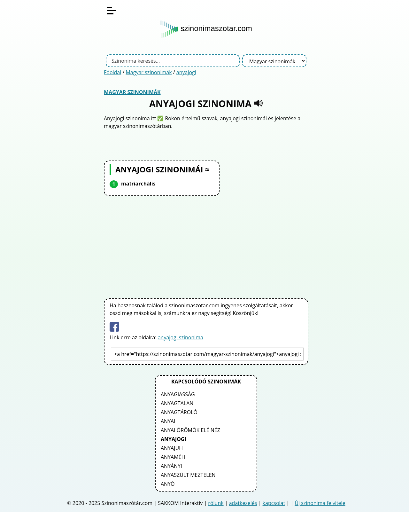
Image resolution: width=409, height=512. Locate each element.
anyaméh (173, 457)
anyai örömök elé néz (190, 430)
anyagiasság (178, 394)
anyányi (171, 466)
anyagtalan (177, 403)
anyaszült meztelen (188, 475)
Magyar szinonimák (149, 72)
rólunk (215, 503)
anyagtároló (179, 412)
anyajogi (186, 72)
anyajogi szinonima (180, 337)
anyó (168, 484)
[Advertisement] (206, 246)
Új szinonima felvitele (320, 503)
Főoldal (112, 72)
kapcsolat (274, 503)
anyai (168, 421)
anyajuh (172, 448)
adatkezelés (243, 503)
